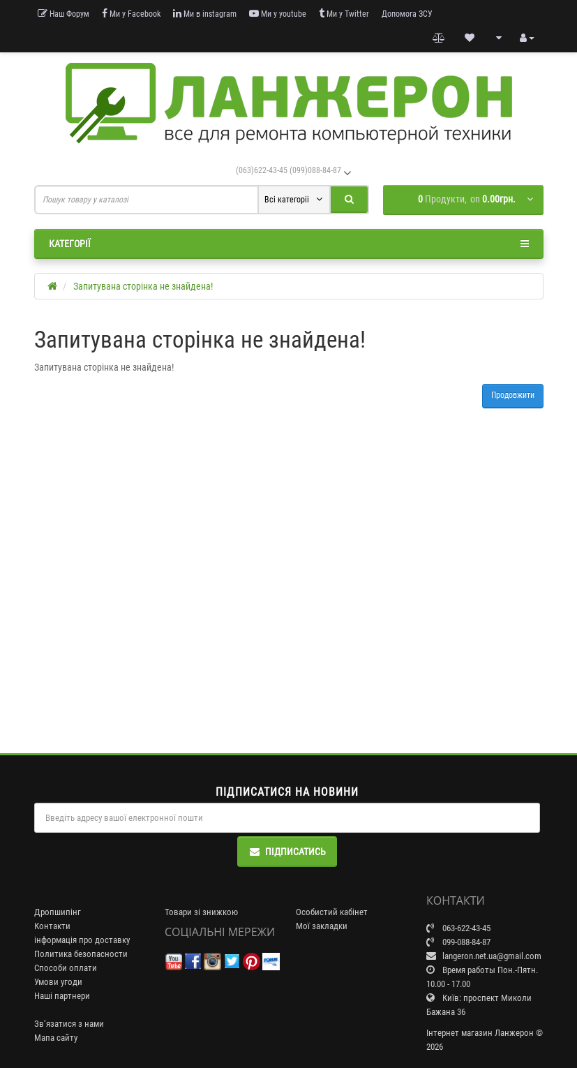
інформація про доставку (82, 940)
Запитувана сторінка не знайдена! (143, 286)
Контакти (52, 926)
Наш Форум (63, 13)
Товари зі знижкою (201, 912)
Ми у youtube (277, 13)
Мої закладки (321, 926)
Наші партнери (62, 996)
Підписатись (287, 851)
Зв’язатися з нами (69, 1023)
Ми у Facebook (131, 13)
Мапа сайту (55, 1037)
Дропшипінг (57, 912)
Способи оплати (65, 968)
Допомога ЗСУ (407, 14)
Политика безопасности (81, 954)
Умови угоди (58, 982)
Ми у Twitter (344, 13)
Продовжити (512, 395)
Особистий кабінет (332, 912)
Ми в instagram (205, 13)
